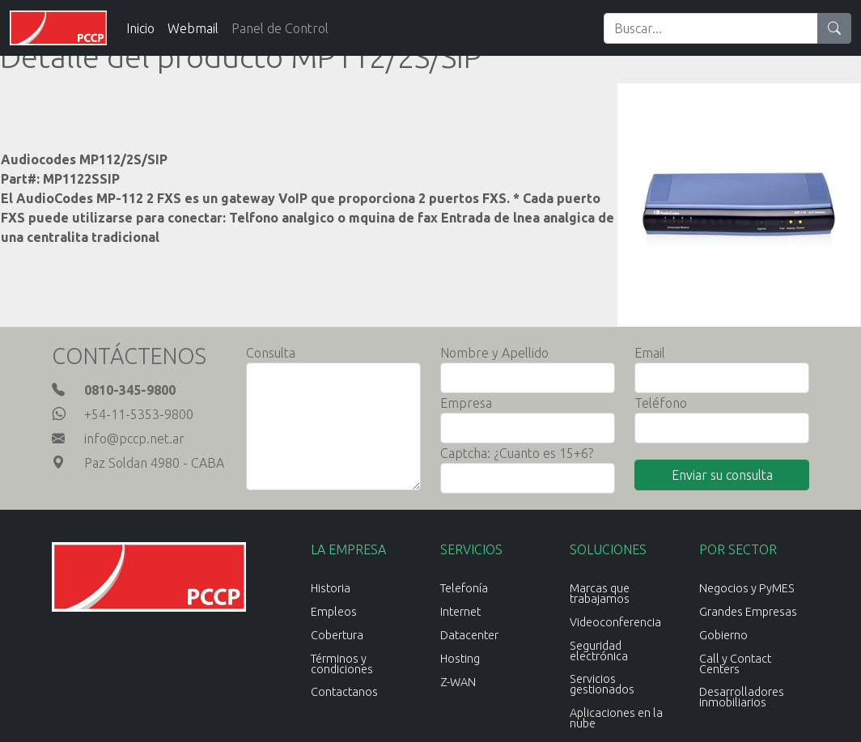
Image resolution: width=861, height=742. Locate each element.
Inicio (140, 28)
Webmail (193, 28)
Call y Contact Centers (735, 664)
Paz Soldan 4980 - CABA (154, 463)
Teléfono (660, 403)
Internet (460, 611)
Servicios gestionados (602, 684)
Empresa (466, 403)
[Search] (711, 28)
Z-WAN (458, 682)
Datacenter (469, 635)
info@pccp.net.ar (134, 438)
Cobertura (337, 635)
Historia (330, 588)
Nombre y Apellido (494, 353)
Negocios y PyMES (747, 588)
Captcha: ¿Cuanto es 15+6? (516, 453)
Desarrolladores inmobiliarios (741, 697)
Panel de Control (280, 28)
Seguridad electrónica (599, 651)
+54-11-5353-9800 (138, 414)
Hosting (460, 658)
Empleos (334, 611)
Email (649, 353)
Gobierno (723, 635)
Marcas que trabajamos (600, 593)
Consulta (270, 353)
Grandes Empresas (748, 611)
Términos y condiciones (342, 664)
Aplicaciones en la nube (616, 718)
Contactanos (344, 691)
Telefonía (464, 588)
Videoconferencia (615, 622)
